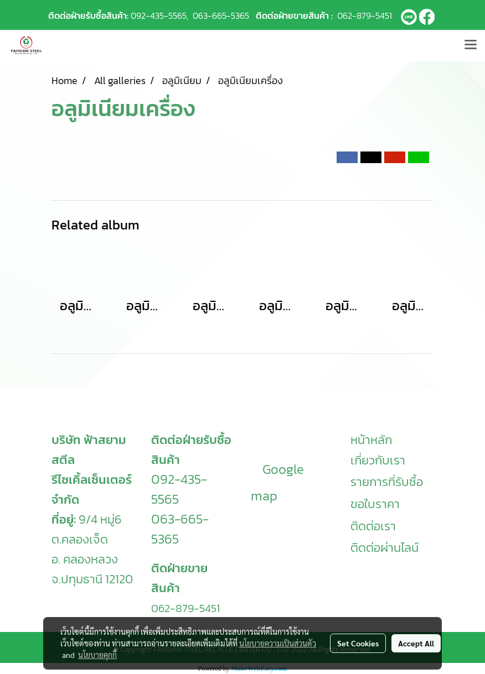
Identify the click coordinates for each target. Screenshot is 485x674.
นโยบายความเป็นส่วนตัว (277, 643)
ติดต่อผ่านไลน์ (384, 548)
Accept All (416, 643)
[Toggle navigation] (470, 45)
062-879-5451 (364, 15)
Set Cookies (358, 643)
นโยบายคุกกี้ (97, 655)
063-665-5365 (221, 15)
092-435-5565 (159, 15)
